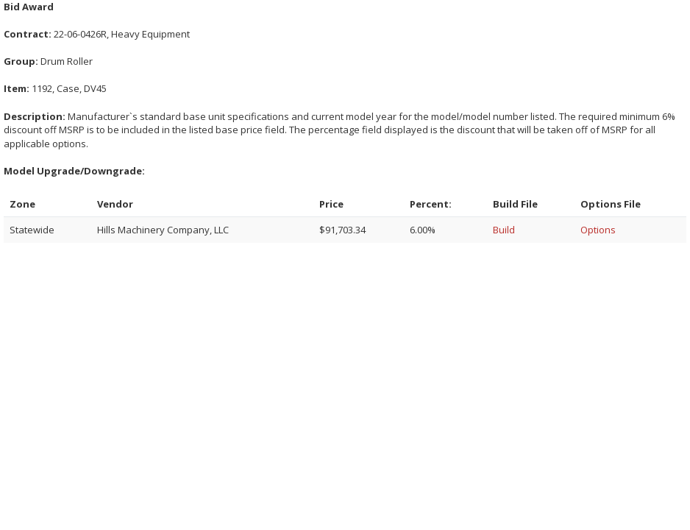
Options (598, 229)
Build (504, 229)
